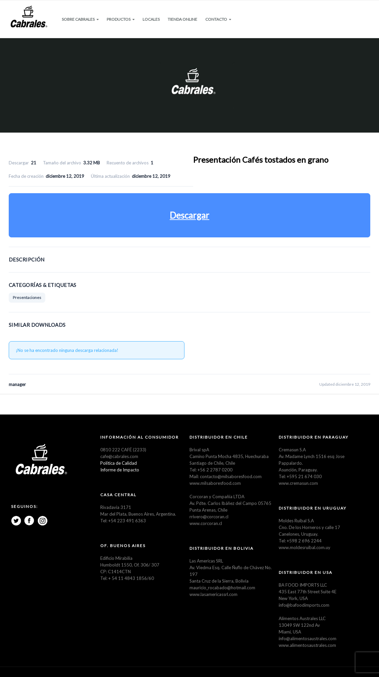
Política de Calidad (118, 463)
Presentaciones (27, 297)
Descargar (189, 215)
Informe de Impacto (119, 469)
